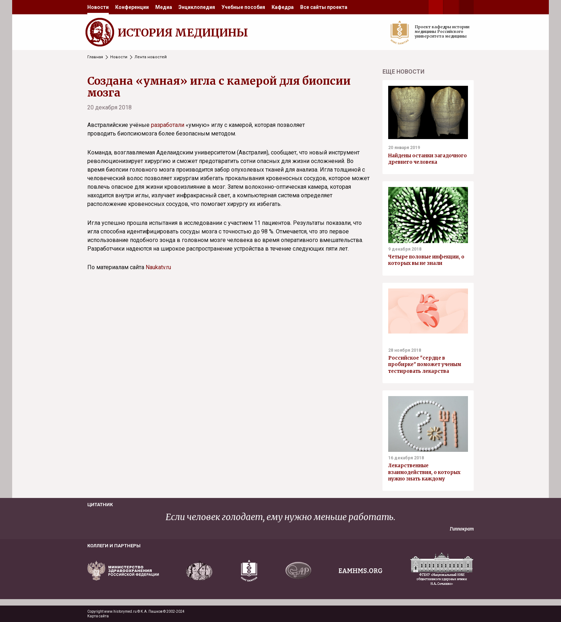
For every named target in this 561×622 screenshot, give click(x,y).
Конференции (132, 7)
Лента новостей (151, 57)
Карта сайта (98, 616)
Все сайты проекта (323, 7)
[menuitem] (98, 7)
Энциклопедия (197, 7)
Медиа (163, 7)
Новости (98, 7)
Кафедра (283, 7)
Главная (95, 57)
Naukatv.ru (158, 267)
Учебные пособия (243, 7)
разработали (167, 125)
